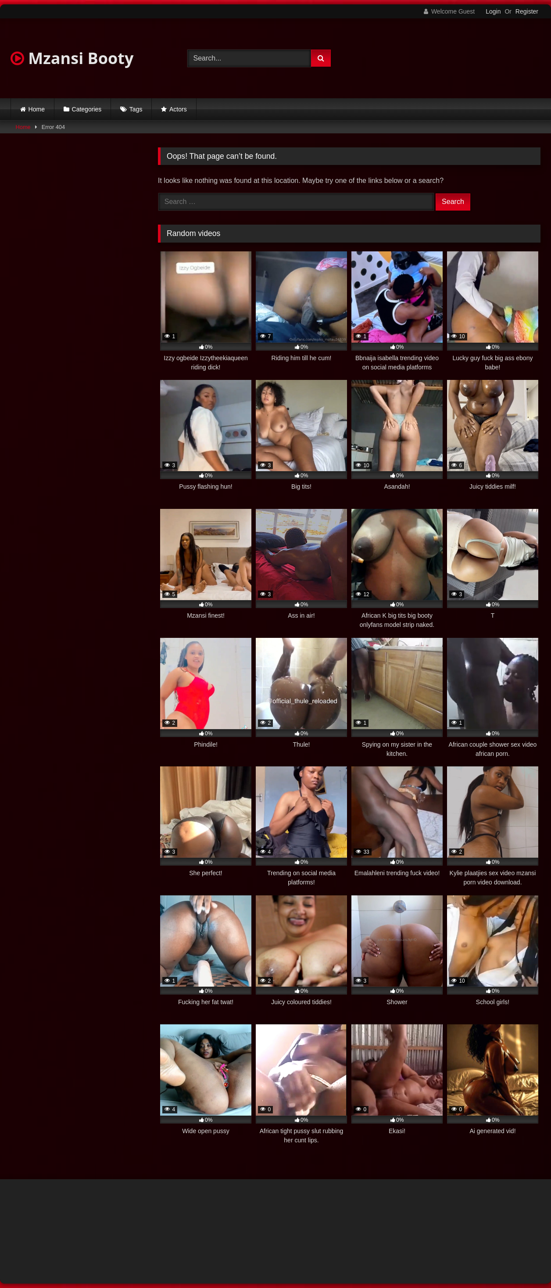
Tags (136, 109)
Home (37, 109)
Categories (87, 109)
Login (493, 11)
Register (526, 11)
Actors (178, 109)
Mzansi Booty (72, 58)
